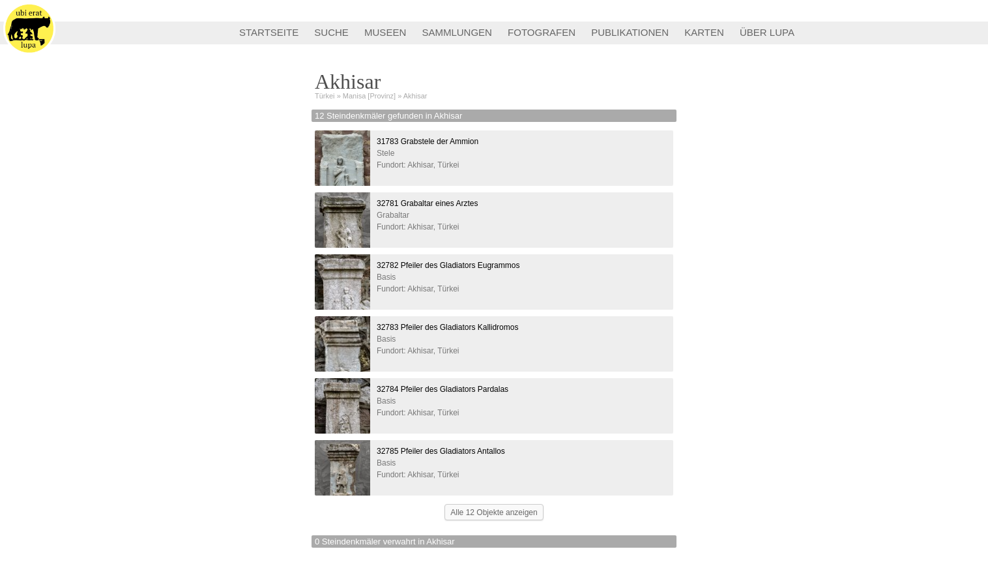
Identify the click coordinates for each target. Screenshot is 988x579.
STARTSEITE (268, 32)
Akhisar (415, 96)
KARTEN (704, 32)
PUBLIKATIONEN (630, 32)
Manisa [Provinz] (369, 96)
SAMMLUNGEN (457, 32)
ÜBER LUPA (767, 32)
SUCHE (331, 32)
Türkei (325, 96)
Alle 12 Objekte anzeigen (493, 512)
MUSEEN (385, 32)
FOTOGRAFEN (541, 32)
